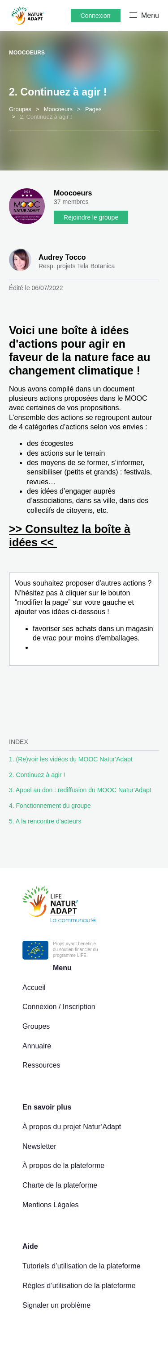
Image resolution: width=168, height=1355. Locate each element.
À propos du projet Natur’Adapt (71, 1127)
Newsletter (39, 1146)
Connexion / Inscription (58, 1006)
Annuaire (36, 1046)
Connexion (96, 15)
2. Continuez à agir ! (37, 774)
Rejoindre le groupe (91, 217)
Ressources (41, 1065)
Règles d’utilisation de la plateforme (79, 1285)
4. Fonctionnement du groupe (50, 805)
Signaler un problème (56, 1305)
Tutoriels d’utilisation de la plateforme (81, 1266)
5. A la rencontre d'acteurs (45, 821)
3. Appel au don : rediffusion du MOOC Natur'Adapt (80, 790)
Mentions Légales (50, 1205)
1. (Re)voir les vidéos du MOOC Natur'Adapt (71, 759)
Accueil (34, 987)
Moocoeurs (27, 53)
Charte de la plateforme (59, 1185)
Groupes (36, 1026)
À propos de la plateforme (63, 1165)
